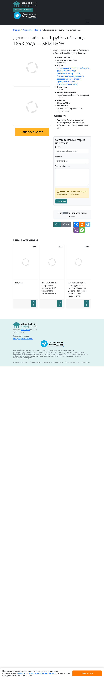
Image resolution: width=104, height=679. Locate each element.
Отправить (61, 201)
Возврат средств (72, 362)
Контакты (85, 362)
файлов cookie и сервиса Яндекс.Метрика (37, 673)
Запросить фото (32, 132)
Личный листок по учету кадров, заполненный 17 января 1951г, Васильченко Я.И (49, 288)
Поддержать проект (23, 9)
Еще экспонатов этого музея (72, 214)
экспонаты (25, 329)
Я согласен (87, 673)
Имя (58, 147)
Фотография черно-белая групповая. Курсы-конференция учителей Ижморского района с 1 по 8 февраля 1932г (77, 289)
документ (19, 283)
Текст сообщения (62, 166)
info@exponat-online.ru (23, 338)
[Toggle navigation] (88, 22)
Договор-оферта (20, 362)
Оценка (58, 156)
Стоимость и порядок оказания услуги (46, 362)
